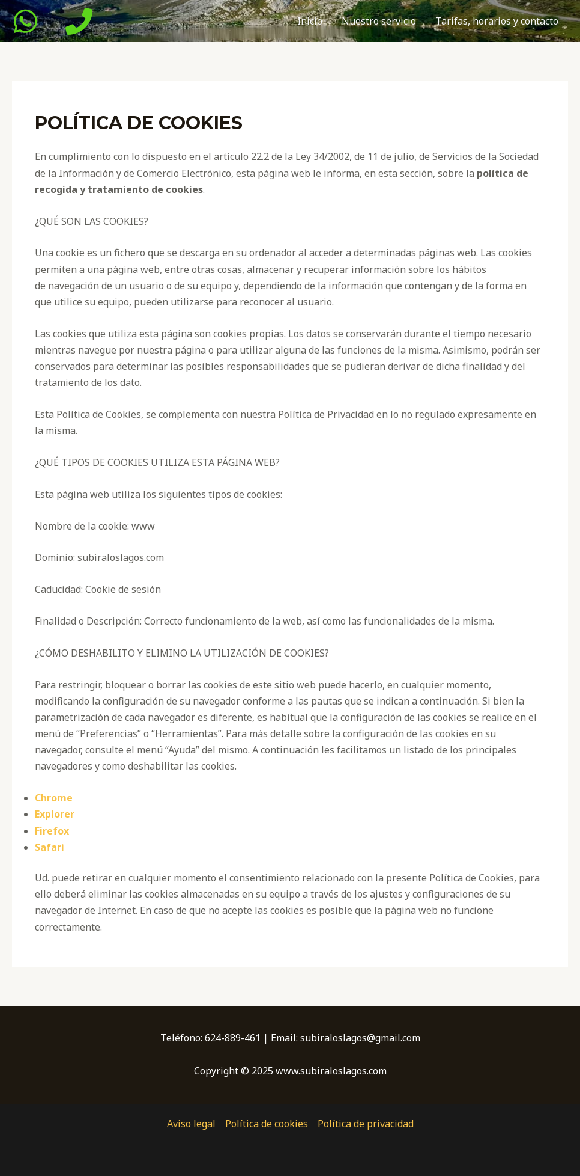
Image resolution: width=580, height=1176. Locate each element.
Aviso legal (191, 1123)
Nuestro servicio (379, 21)
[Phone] (78, 21)
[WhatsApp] (25, 21)
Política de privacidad (366, 1123)
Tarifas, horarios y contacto (496, 21)
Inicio (309, 21)
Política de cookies (266, 1123)
